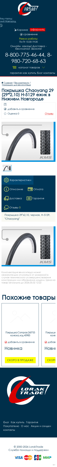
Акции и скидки (41, 426)
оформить (38, 29)
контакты (49, 72)
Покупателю (11, 426)
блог (40, 72)
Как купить (29, 72)
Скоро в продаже (20, 360)
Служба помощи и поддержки (28, 449)
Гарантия (16, 72)
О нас (25, 426)
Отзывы (49, 113)
